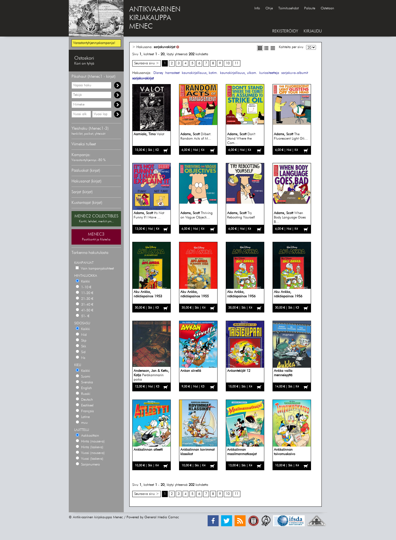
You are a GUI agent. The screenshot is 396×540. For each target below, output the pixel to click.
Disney (158, 73)
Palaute (309, 8)
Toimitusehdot (288, 8)
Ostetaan (327, 8)
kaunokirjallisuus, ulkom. (238, 73)
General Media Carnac (161, 517)
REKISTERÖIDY (285, 31)
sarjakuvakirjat (164, 47)
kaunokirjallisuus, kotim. (200, 73)
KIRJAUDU (313, 31)
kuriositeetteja (269, 73)
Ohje (269, 8)
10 (228, 63)
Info (257, 8)
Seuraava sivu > (146, 63)
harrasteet (172, 73)
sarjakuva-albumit (294, 73)
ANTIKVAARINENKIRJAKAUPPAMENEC (154, 18)
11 (236, 63)
